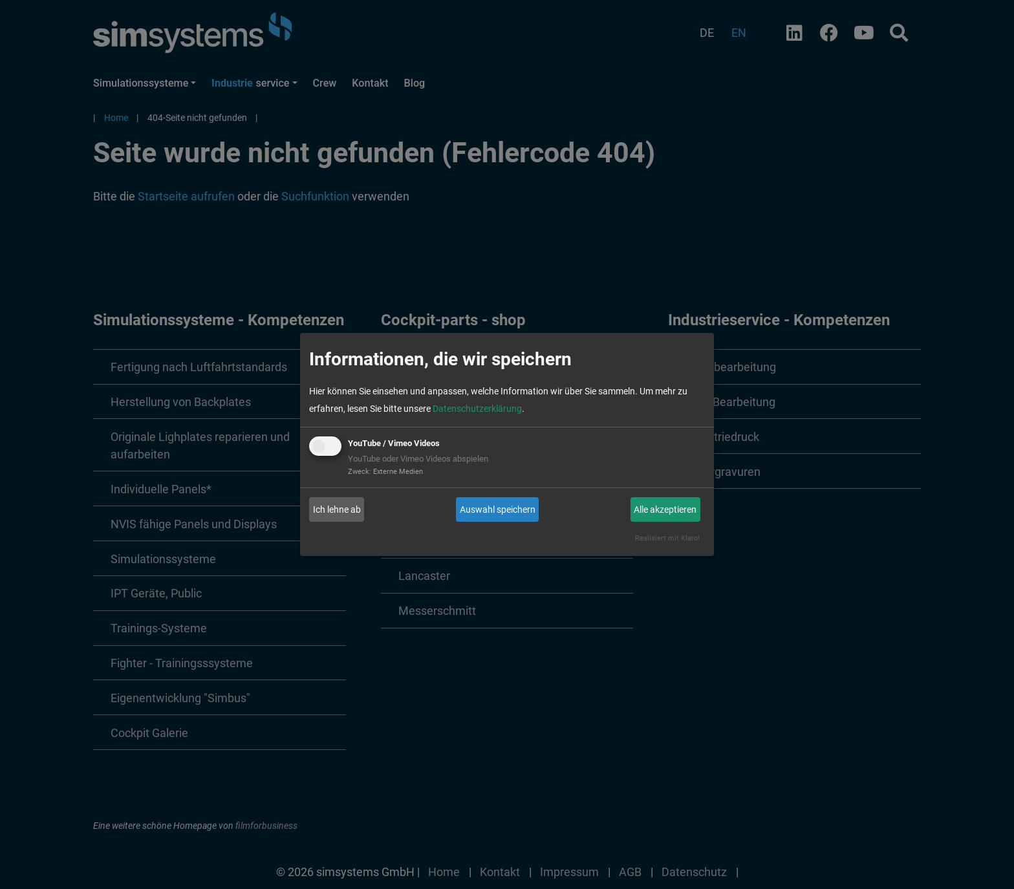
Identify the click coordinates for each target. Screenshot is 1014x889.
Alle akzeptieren (665, 509)
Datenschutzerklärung (477, 408)
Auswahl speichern (497, 509)
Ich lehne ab (337, 509)
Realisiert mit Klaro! (667, 538)
